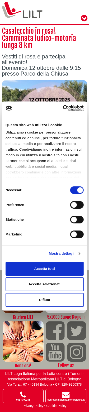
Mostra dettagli (61, 253)
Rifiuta (44, 300)
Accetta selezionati (44, 284)
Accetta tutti (44, 269)
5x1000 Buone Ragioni (65, 317)
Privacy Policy (33, 406)
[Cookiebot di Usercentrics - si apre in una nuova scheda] (63, 108)
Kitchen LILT (23, 317)
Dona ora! (23, 365)
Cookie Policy (56, 406)
